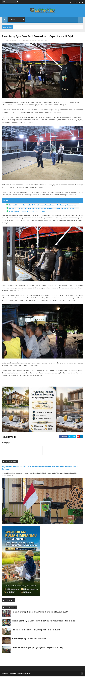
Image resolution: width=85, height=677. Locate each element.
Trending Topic (42, 41)
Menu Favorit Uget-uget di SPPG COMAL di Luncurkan (27, 212)
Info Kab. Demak (31, 41)
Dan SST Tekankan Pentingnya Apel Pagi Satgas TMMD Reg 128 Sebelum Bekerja (38, 648)
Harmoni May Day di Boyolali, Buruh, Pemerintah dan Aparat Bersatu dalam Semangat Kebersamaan (43, 206)
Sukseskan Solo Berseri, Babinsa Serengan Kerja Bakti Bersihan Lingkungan (36, 630)
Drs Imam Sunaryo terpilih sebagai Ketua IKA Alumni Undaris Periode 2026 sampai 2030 (40, 612)
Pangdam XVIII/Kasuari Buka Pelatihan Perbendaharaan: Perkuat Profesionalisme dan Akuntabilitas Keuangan (40, 468)
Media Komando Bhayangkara (21, 674)
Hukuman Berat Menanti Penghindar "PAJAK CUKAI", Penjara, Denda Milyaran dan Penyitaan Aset (42, 209)
